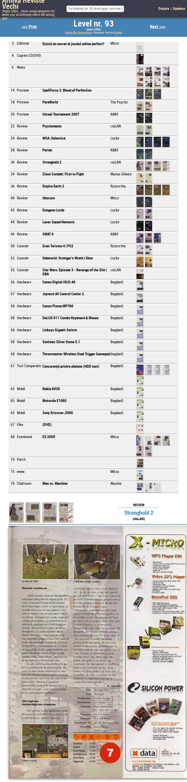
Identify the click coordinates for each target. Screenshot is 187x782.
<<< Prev (29, 26)
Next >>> (157, 26)
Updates (179, 9)
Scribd (117, 32)
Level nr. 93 (94, 24)
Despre (163, 9)
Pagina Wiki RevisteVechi (78, 32)
